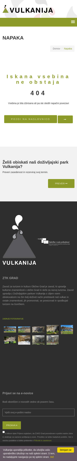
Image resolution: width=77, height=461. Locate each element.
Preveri (61, 183)
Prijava (11, 425)
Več (52, 457)
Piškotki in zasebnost (42, 440)
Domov (56, 48)
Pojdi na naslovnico (30, 119)
